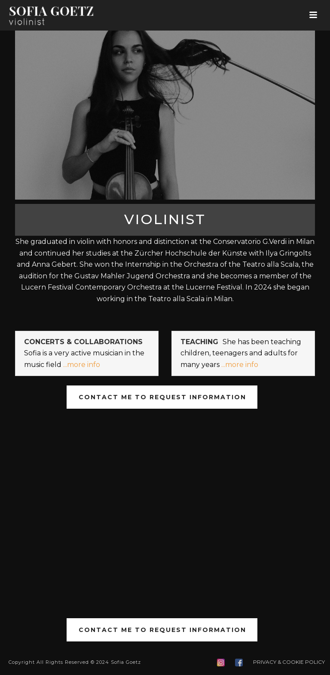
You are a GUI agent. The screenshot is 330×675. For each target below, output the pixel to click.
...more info (81, 365)
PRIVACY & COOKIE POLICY (289, 662)
